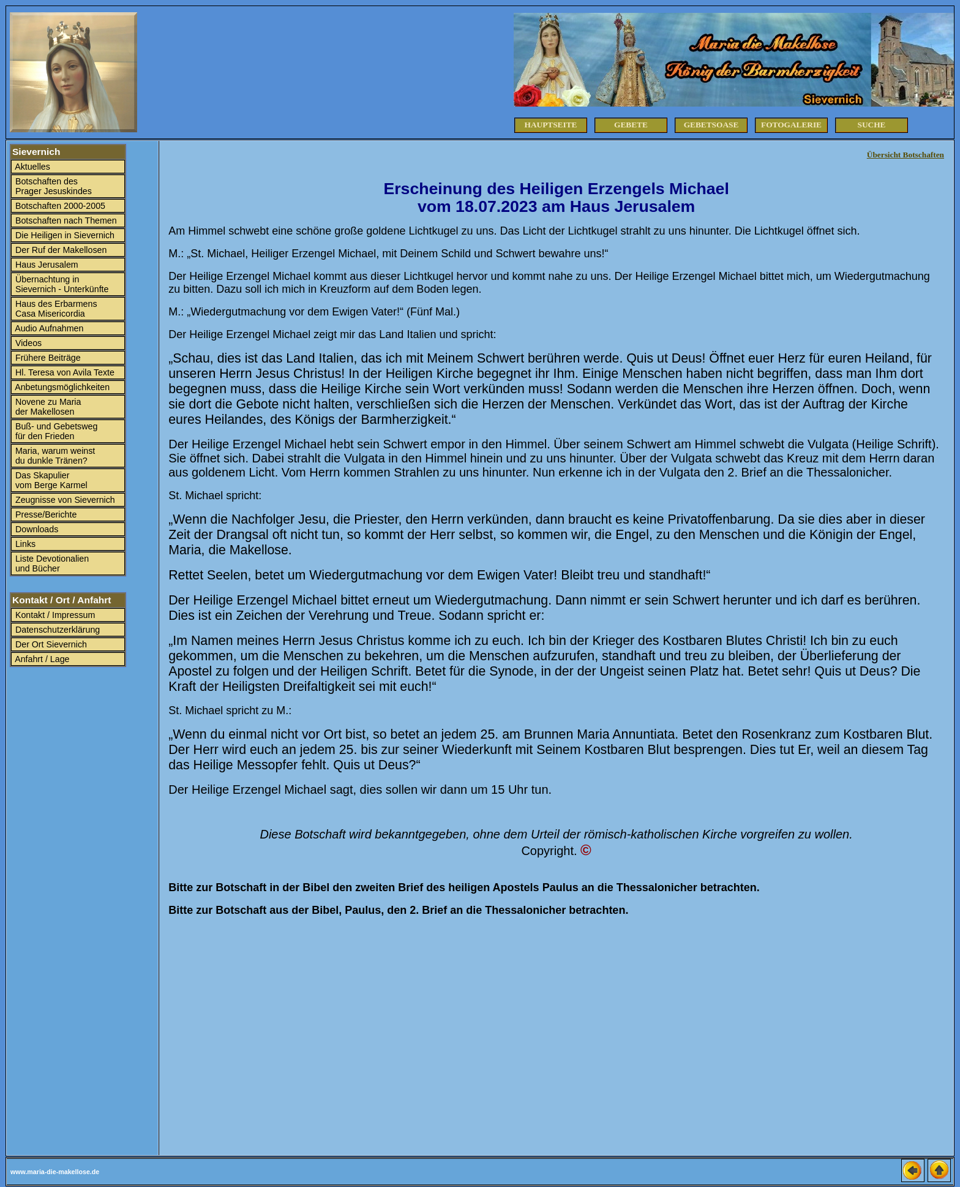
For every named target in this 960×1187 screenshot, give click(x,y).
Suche (872, 124)
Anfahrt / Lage (41, 659)
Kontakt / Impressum (54, 615)
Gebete (631, 124)
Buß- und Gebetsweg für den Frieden (55, 431)
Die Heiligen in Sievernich (63, 235)
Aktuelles (31, 166)
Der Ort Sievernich (50, 644)
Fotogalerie (791, 124)
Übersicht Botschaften (905, 154)
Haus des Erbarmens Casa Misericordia (55, 308)
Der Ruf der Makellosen (60, 250)
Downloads (35, 529)
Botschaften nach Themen (65, 220)
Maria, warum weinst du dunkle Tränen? (54, 455)
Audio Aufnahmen (48, 328)
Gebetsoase (711, 124)
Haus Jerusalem (45, 264)
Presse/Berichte (45, 514)
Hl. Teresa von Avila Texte (63, 372)
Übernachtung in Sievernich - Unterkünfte (60, 284)
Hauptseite (551, 124)
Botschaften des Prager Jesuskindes (52, 186)
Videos (27, 343)
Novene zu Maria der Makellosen (47, 406)
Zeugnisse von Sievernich (64, 500)
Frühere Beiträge (47, 358)
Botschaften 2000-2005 (59, 206)
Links (24, 544)
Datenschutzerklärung (56, 630)
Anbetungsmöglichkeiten (61, 387)
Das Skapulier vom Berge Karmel (50, 480)
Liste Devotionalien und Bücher (51, 563)
